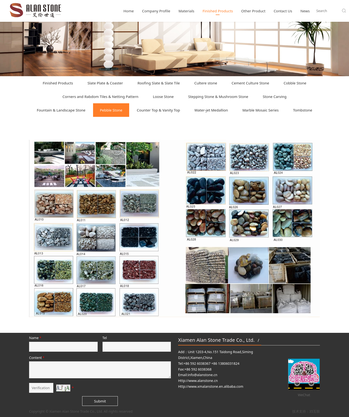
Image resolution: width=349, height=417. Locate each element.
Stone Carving (274, 96)
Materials (186, 10)
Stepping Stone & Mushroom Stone (218, 96)
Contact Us (283, 10)
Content (37, 357)
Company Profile (156, 10)
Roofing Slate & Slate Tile (158, 83)
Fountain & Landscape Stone (61, 110)
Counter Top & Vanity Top (158, 110)
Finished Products (218, 10)
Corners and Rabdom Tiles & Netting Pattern (100, 96)
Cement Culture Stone (250, 83)
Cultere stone (205, 83)
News (305, 10)
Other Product (253, 10)
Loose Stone (163, 96)
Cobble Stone (295, 83)
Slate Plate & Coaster (105, 83)
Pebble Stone (111, 110)
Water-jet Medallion (211, 110)
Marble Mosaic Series (260, 110)
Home (128, 10)
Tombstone (302, 110)
